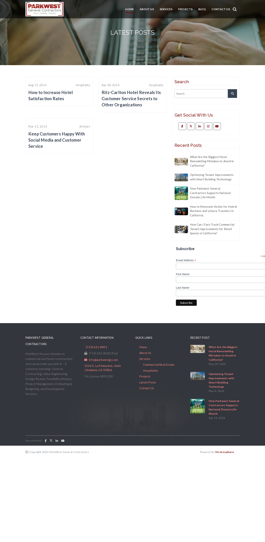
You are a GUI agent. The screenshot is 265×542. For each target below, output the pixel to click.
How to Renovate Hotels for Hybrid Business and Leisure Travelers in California (213, 211)
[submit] (232, 93)
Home (129, 9)
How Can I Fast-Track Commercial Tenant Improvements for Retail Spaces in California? (212, 229)
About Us (147, 9)
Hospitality (150, 370)
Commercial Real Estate (158, 364)
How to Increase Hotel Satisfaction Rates (50, 95)
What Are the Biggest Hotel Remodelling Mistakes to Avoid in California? (212, 161)
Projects (185, 9)
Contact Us (221, 9)
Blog (202, 9)
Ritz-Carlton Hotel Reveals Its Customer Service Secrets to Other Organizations (131, 98)
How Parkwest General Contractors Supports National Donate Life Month (210, 193)
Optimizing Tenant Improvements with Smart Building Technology (212, 177)
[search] (206, 93)
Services (166, 9)
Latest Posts (147, 382)
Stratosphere (224, 452)
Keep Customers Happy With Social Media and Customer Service (56, 140)
